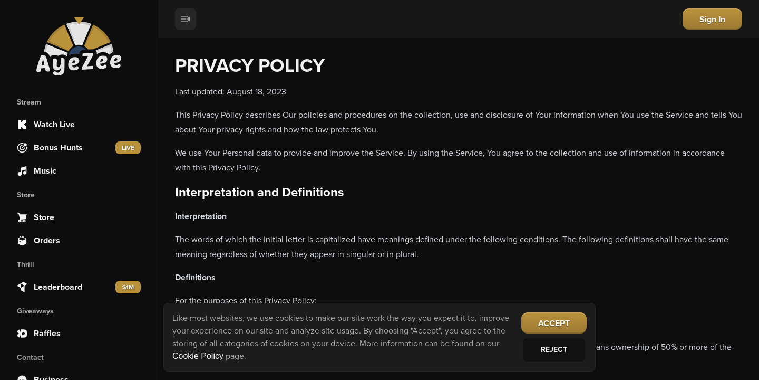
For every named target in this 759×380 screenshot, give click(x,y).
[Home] (79, 46)
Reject (554, 349)
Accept (554, 323)
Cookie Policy (197, 356)
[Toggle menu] (185, 19)
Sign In (712, 19)
